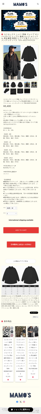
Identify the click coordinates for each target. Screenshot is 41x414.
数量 (4, 213)
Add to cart (21, 230)
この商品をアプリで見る (20, 261)
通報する (35, 317)
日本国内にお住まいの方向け (21, 244)
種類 (4, 207)
